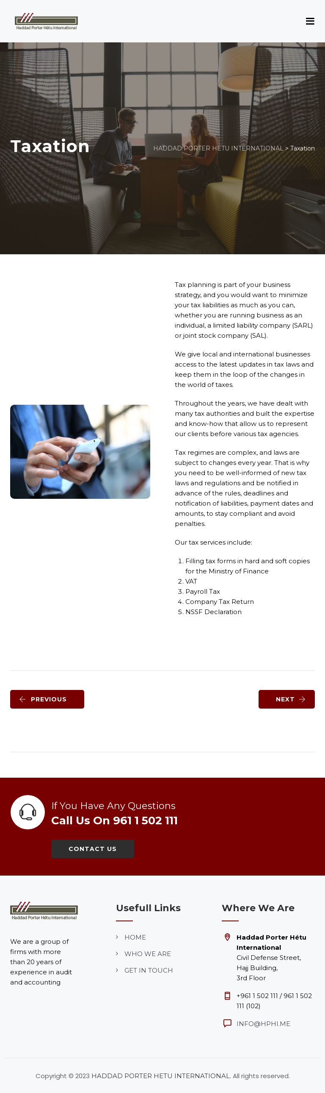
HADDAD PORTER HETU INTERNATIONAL (160, 1076)
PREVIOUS (43, 699)
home (135, 937)
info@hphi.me (263, 1024)
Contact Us (93, 849)
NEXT (291, 699)
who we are (147, 954)
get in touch (148, 970)
